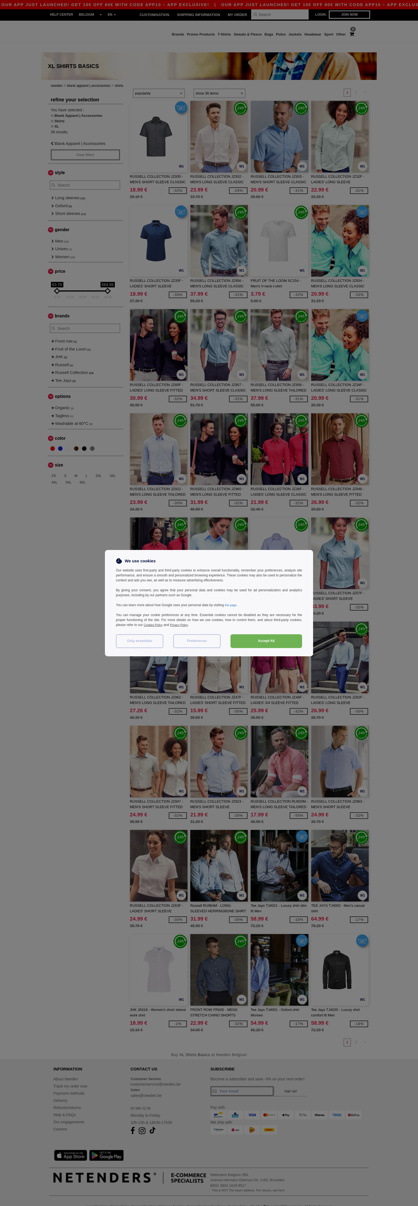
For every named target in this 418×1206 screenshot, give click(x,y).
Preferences (197, 641)
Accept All (266, 641)
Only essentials (139, 641)
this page (231, 605)
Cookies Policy (154, 625)
